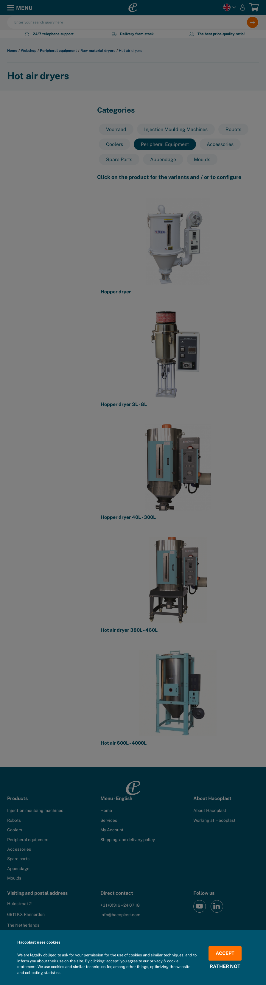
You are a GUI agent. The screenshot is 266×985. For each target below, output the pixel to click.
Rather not (225, 966)
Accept (225, 953)
